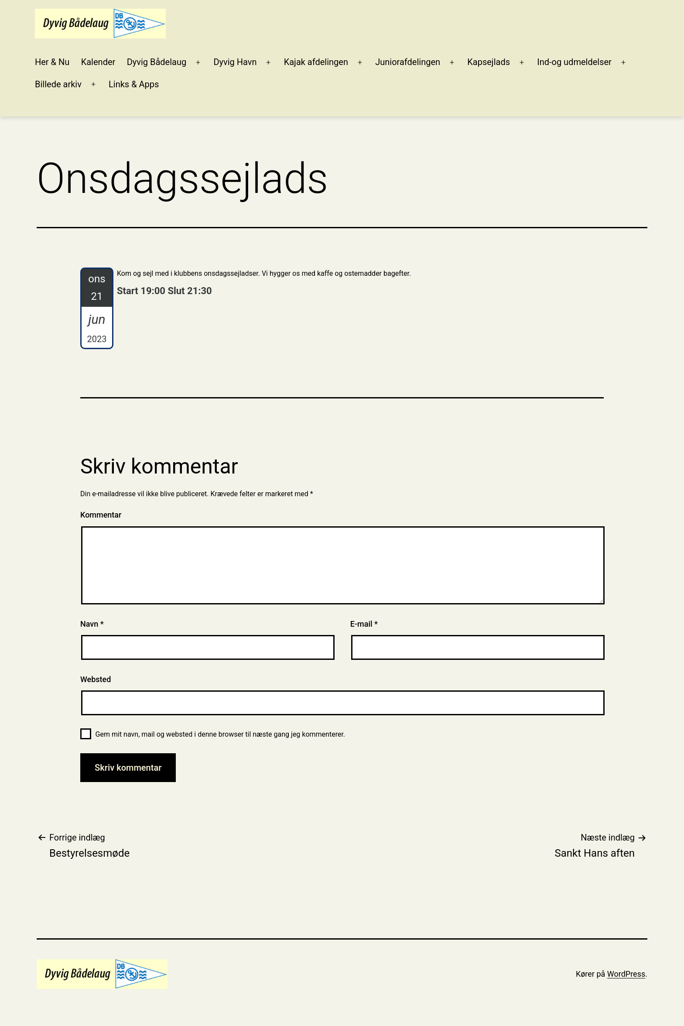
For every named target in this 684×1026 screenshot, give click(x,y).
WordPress (626, 973)
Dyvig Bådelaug (157, 62)
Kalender (98, 62)
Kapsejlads (488, 62)
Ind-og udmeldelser (574, 62)
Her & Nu (52, 62)
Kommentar (100, 514)
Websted (95, 679)
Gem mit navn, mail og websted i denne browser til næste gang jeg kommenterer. (220, 734)
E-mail (364, 623)
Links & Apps (134, 84)
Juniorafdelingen (407, 62)
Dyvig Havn (234, 62)
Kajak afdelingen (316, 62)
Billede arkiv (58, 84)
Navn (92, 623)
